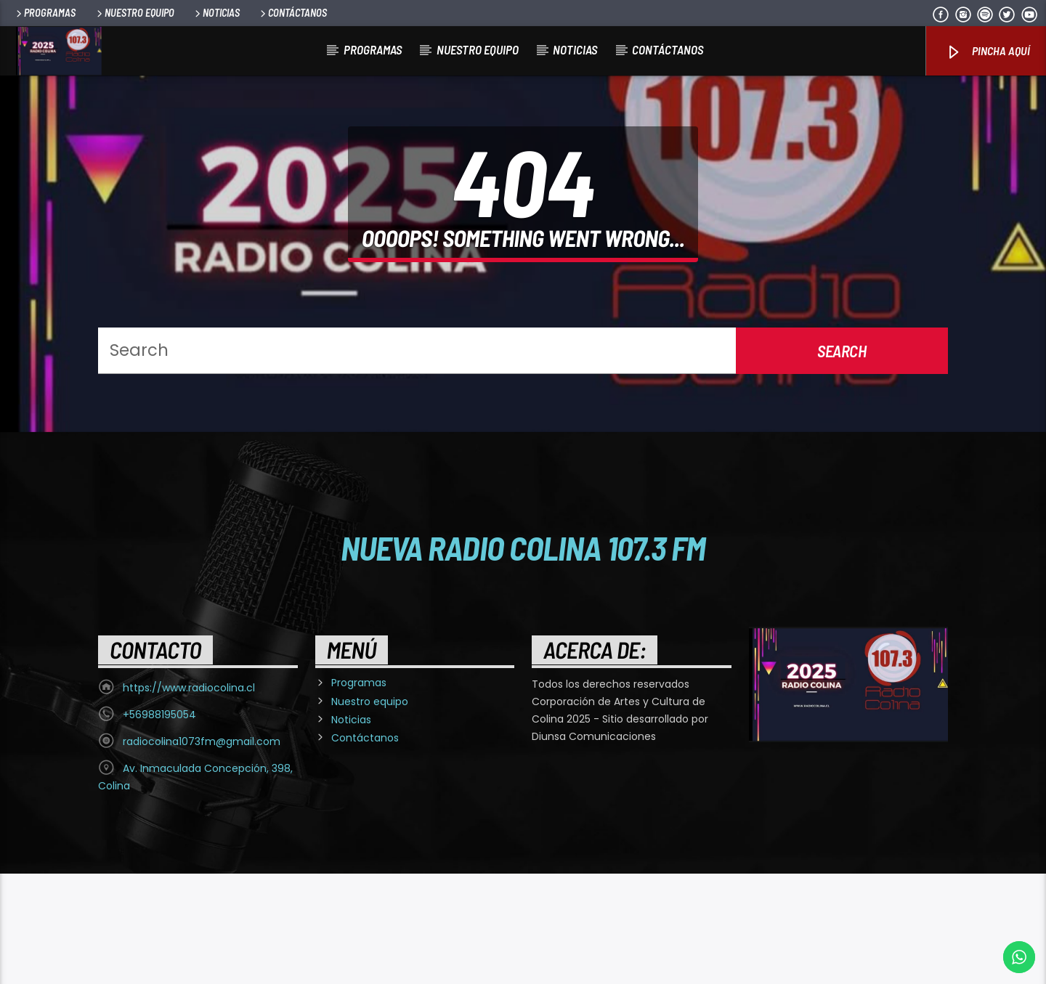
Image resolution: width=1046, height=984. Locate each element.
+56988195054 (159, 825)
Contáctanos (292, 13)
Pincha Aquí (987, 52)
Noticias (216, 13)
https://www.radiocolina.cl (189, 798)
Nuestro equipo (134, 13)
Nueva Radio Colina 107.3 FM (523, 658)
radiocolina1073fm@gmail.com (201, 852)
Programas (45, 13)
